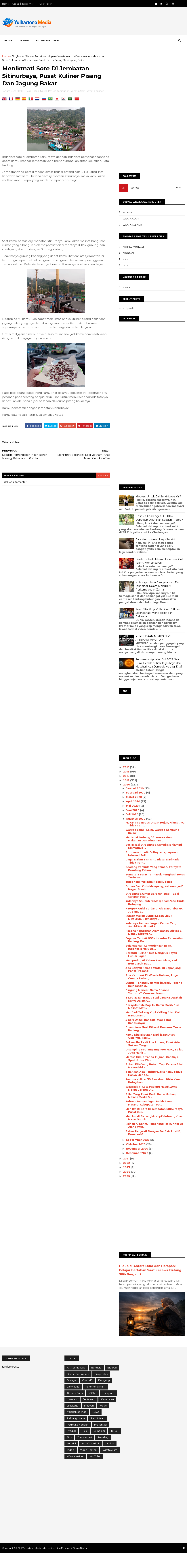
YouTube (95, 1456)
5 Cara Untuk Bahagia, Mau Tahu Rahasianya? (148, 1021)
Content (23, 40)
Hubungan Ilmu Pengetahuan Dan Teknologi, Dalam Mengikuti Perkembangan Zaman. (158, 586)
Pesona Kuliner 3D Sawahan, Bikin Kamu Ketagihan (153, 1081)
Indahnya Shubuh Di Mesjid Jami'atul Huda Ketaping (154, 902)
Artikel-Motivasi (133, 246)
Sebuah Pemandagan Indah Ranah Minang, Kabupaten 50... (149, 1103)
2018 (126, 776)
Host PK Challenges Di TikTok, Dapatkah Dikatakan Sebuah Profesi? (159, 517)
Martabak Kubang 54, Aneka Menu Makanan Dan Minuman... (149, 839)
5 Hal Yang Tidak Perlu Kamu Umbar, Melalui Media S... (150, 1096)
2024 (127, 1171)
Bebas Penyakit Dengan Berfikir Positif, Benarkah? (153, 1133)
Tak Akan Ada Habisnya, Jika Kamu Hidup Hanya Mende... (153, 1073)
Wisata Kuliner (82, 56)
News (29, 56)
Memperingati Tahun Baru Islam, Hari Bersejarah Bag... (151, 962)
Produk (71, 1430)
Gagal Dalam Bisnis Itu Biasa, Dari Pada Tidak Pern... (152, 861)
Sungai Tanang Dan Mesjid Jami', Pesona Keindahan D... (153, 984)
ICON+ (92, 1393)
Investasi (72, 1399)
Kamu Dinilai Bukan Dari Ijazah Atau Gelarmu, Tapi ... (150, 1036)
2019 (126, 780)
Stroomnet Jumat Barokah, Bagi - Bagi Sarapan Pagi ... (152, 895)
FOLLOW (177, 188)
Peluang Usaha (76, 1418)
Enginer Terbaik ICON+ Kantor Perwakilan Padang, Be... (154, 940)
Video (70, 1449)
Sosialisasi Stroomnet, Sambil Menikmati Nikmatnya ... (153, 846)
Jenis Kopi (89, 1399)
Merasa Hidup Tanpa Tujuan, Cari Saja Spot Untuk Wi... (151, 1058)
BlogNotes (18, 56)
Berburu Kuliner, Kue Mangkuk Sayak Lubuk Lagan (151, 954)
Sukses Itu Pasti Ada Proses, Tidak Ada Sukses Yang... (152, 1044)
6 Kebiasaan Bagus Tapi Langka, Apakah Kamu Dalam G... (153, 999)
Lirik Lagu (72, 1405)
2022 (127, 1163)
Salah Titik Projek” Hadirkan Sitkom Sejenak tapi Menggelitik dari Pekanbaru (158, 613)
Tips (125, 259)
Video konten (88, 1449)
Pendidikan (97, 1418)
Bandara (96, 1367)
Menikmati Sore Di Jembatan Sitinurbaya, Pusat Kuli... (154, 1110)
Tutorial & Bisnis (91, 1443)
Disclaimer (27, 3)
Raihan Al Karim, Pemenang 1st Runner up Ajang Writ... (154, 1125)
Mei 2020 (132, 805)
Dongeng (104, 1380)
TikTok (127, 287)
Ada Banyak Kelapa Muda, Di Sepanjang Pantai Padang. (153, 969)
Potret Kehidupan (45, 56)
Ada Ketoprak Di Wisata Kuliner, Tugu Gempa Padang (151, 977)
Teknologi (99, 1430)
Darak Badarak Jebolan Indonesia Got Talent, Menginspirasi (159, 561)
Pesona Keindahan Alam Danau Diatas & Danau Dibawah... (153, 932)
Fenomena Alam (95, 1386)
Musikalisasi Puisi (76, 1411)
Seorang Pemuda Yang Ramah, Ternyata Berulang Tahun (153, 868)
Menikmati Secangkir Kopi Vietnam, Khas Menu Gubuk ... (153, 1118)
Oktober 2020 (136, 1144)
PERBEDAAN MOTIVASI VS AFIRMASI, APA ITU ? (153, 638)
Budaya (127, 212)
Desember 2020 (137, 1153)
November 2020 (137, 1148)
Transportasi (85, 1437)
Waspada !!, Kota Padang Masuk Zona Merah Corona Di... (151, 1088)
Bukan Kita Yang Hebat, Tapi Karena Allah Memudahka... (154, 1066)
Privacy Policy (44, 3)
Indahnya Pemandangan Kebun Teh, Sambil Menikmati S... (150, 925)
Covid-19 (87, 1380)
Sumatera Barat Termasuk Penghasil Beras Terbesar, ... (155, 876)
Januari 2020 (135, 788)
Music (103, 1405)
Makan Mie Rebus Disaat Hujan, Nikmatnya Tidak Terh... (154, 824)
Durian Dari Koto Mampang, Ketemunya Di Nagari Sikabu (154, 888)
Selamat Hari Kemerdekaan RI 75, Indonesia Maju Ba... (148, 947)
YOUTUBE (135, 188)
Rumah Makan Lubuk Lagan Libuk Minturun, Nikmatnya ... (148, 917)
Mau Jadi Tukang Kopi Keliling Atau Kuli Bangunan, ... (152, 1014)
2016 (126, 771)
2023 (127, 1167)
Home (5, 3)
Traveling (103, 1437)
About (15, 3)
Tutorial (71, 1443)
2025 (127, 1176)
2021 (126, 1158)
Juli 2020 (132, 814)
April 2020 (133, 801)
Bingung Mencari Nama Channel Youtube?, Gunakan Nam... (147, 991)
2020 (127, 784)
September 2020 (138, 1140)
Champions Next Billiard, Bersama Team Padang (153, 1029)
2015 (126, 767)
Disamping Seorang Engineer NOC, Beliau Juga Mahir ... (154, 1051)
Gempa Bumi (75, 1393)
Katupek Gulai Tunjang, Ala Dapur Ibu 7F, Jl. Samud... (154, 910)
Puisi (125, 265)
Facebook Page (47, 40)
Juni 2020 (133, 810)
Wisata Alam (65, 56)
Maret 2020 (134, 797)
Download (73, 1386)
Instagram (108, 1393)
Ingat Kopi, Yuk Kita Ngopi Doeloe (149, 881)
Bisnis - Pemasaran (78, 1373)
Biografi (128, 253)
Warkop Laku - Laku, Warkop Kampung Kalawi (152, 831)
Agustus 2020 (136, 818)
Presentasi (100, 1424)
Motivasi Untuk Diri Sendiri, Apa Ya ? (158, 496)
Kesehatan (107, 1399)
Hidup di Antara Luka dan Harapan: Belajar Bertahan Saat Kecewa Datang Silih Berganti (150, 1270)
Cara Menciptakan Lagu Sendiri (155, 539)
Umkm (110, 1443)
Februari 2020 (136, 792)
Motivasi (89, 1405)
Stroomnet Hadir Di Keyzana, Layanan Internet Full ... (151, 854)
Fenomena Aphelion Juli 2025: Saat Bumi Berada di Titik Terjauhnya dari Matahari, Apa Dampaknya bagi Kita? (159, 663)
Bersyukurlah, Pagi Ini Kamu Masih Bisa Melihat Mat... (152, 1006)
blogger (103, 475)
